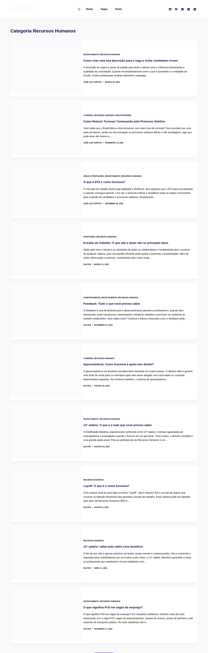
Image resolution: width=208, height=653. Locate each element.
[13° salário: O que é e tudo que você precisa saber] (46, 414)
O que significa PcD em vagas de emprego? (118, 580)
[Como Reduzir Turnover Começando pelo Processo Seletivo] (46, 125)
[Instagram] (182, 9)
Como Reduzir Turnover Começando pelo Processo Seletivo (129, 117)
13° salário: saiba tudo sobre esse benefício (118, 522)
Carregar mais (104, 627)
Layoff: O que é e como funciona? (110, 464)
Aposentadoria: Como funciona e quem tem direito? (123, 349)
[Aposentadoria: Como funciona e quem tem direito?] (46, 356)
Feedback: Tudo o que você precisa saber (116, 291)
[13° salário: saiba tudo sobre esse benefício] (46, 530)
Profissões (92, 227)
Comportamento (94, 285)
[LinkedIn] (170, 9)
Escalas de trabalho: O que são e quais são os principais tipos (131, 233)
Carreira (91, 111)
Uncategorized (126, 111)
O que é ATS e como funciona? (108, 175)
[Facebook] (176, 9)
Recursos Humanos (113, 53)
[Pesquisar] (79, 9)
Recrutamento (94, 53)
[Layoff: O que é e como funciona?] (46, 472)
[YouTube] (195, 9)
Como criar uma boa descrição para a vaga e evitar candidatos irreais (136, 59)
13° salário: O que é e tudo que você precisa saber (122, 407)
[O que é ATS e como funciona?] (46, 183)
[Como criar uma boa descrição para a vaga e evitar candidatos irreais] (46, 67)
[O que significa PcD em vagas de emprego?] (46, 588)
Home (89, 9)
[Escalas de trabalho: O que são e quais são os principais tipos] (46, 241)
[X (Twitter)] (189, 9)
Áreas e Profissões (96, 169)
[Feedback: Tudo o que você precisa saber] (46, 299)
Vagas (104, 9)
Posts (118, 9)
